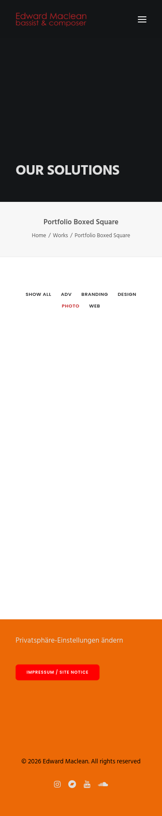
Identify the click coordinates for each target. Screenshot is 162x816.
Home (39, 235)
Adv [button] (66, 294)
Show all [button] (38, 294)
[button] (142, 19)
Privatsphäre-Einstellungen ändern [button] (69, 641)
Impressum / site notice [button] (58, 672)
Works (60, 235)
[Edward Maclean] (51, 19)
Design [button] (127, 294)
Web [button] (94, 305)
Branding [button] (94, 294)
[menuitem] (38, 294)
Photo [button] (70, 305)
